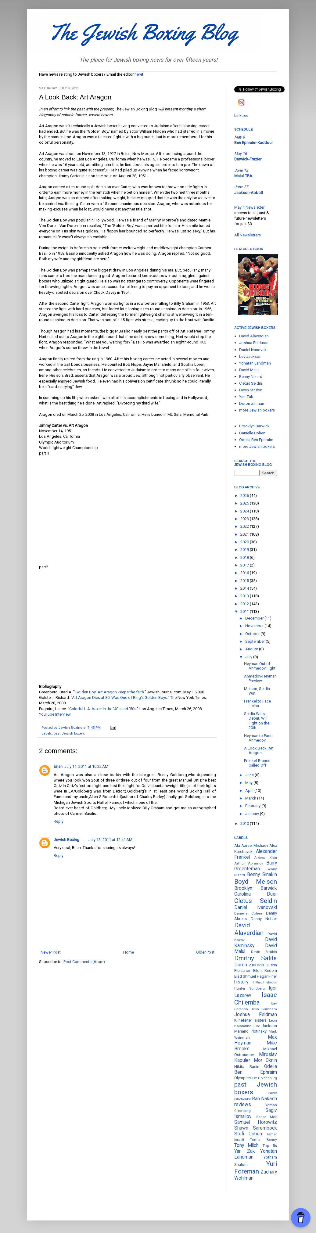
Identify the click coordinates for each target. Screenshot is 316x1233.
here (138, 74)
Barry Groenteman (255, 866)
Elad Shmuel (245, 976)
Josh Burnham (264, 1009)
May (249, 782)
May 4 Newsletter (249, 207)
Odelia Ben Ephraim (256, 439)
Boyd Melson (255, 881)
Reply (58, 821)
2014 (245, 588)
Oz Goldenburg (264, 1078)
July (249, 657)
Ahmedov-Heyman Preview (260, 678)
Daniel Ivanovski (253, 349)
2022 (245, 526)
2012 (245, 604)
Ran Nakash (264, 1099)
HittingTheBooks (265, 982)
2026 (245, 495)
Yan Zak (246, 396)
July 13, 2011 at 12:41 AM (110, 839)
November (254, 626)
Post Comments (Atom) (84, 961)
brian (58, 766)
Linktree (241, 115)
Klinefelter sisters (250, 1020)
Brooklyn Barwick (254, 426)
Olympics (242, 1078)
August (252, 649)
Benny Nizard (250, 376)
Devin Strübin (250, 390)
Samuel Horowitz (255, 1122)
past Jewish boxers (69, 733)
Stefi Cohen (248, 1134)
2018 (245, 557)
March (251, 798)
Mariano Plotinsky (250, 1031)
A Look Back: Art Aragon (259, 750)
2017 (245, 565)
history (241, 982)
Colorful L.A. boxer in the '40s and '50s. (103, 708)
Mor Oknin (265, 1060)
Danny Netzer (264, 918)
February (253, 805)
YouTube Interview (54, 714)
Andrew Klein (265, 858)
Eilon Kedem (265, 970)
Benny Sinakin (262, 874)
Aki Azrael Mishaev (251, 845)
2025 (245, 503)
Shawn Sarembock (255, 1128)
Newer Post (51, 952)
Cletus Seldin (250, 383)
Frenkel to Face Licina (257, 703)
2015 (245, 580)
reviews (242, 1104)
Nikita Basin (246, 1066)
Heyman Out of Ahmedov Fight (259, 666)
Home (128, 952)
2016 (245, 572)
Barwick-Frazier (247, 159)
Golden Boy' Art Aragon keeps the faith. (110, 692)
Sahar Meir (266, 1117)
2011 (245, 611)
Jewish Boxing (66, 839)
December (254, 618)
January (252, 813)
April (249, 790)
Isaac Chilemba (255, 998)
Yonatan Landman (255, 363)
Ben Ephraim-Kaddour (253, 142)
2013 (245, 596)
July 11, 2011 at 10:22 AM (86, 766)
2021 (245, 534)
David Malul (249, 370)
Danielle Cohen (252, 433)
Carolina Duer (255, 894)
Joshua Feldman (253, 342)
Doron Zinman (251, 403)
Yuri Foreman (255, 1167)
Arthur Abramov (248, 863)
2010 (245, 823)
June (250, 775)
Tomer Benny (263, 1140)
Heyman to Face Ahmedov (258, 738)
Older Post (205, 952)
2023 (245, 518)
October (252, 633)
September (255, 641)
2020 (245, 542)
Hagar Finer (267, 976)
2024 (245, 511)
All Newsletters (247, 235)
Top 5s (270, 1145)
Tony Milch (246, 1145)
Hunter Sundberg (249, 988)
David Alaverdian (254, 336)
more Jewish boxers (257, 410)
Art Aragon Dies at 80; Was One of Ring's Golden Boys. (120, 697)
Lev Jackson (250, 356)
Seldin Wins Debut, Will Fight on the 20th (256, 720)
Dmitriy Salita (255, 958)
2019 (245, 549)
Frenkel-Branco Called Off (257, 763)
